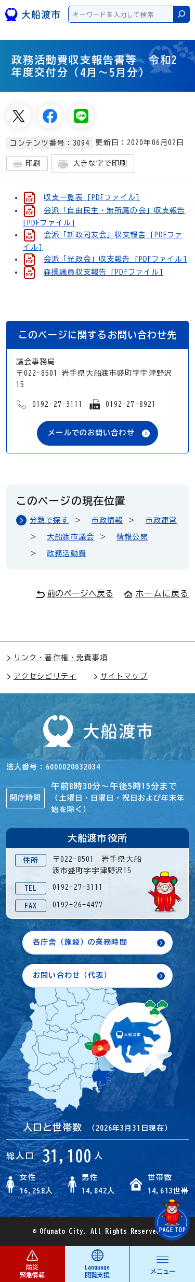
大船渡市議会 (70, 536)
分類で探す (49, 520)
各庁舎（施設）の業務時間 (80, 942)
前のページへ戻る (74, 594)
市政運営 (161, 520)
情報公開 (132, 536)
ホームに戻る (156, 593)
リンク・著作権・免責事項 (57, 657)
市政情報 (107, 520)
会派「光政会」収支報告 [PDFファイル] (115, 259)
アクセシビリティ (41, 676)
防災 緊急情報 (32, 1263)
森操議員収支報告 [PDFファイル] (103, 272)
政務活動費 (66, 553)
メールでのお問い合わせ (91, 432)
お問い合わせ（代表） (72, 975)
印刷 (27, 164)
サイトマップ (120, 676)
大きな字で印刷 (92, 164)
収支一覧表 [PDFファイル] (92, 197)
